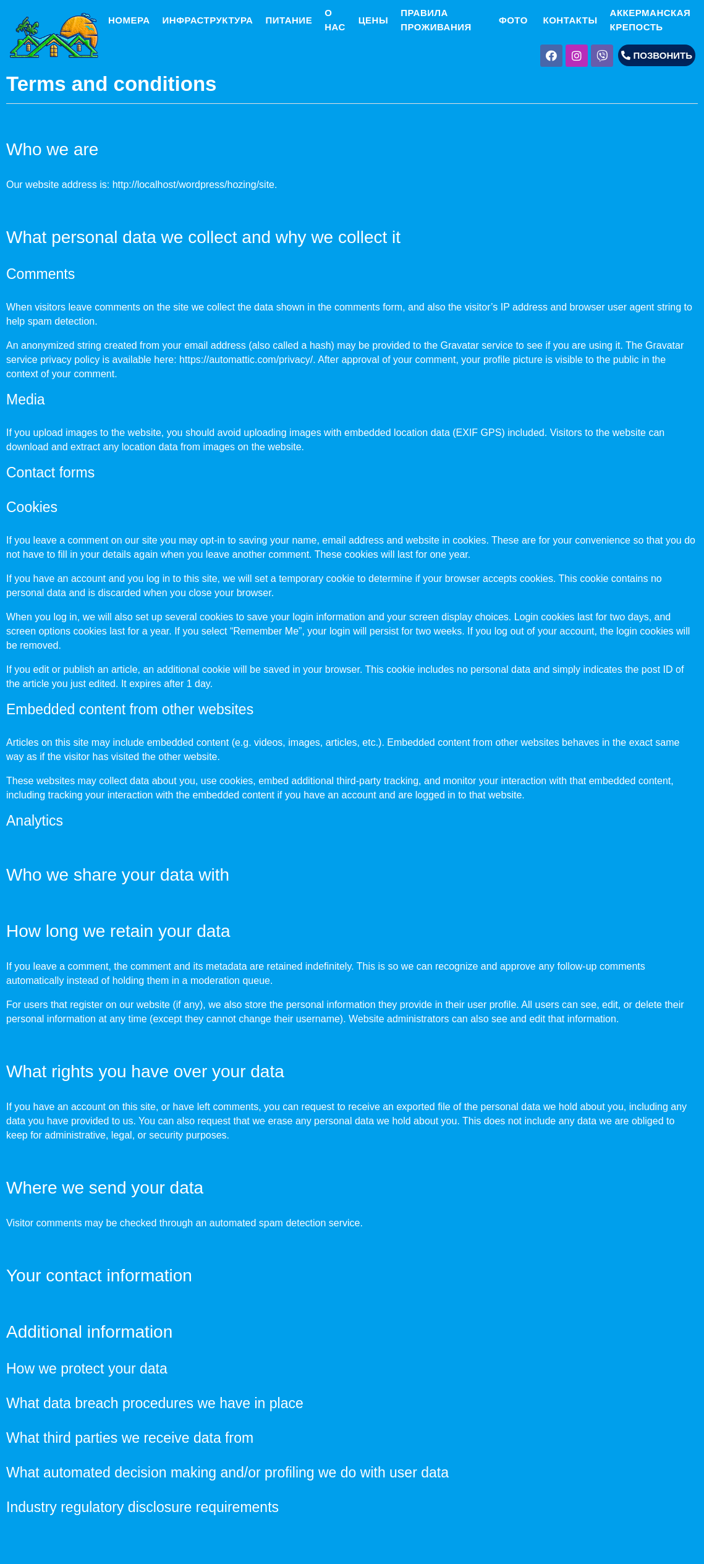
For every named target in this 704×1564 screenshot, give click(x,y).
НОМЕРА (127, 20)
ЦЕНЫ (373, 20)
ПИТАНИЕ (288, 20)
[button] (656, 55)
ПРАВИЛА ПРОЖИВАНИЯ (436, 19)
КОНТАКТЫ (569, 20)
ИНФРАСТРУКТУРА (208, 20)
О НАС (335, 19)
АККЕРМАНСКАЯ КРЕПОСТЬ (650, 19)
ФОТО (512, 20)
